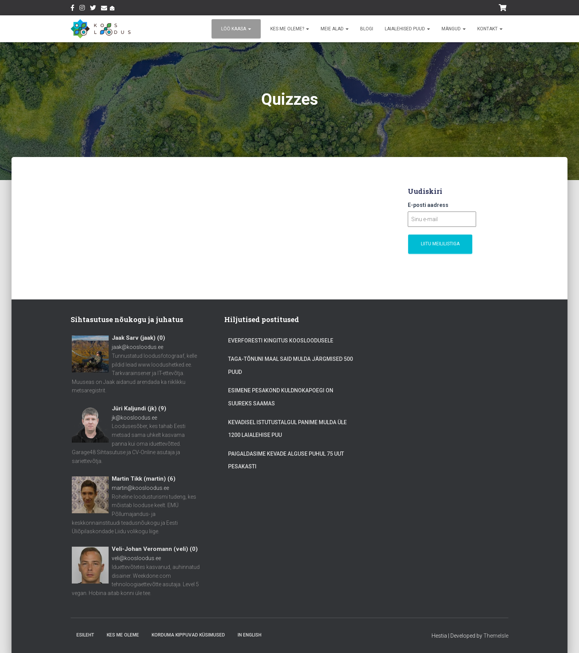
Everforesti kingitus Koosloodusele (280, 340)
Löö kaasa (236, 28)
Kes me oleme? (289, 28)
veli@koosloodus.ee (136, 558)
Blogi (366, 28)
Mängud (454, 28)
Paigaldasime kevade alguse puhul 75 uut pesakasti (286, 460)
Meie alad (335, 28)
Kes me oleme (123, 635)
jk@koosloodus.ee (134, 418)
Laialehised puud (407, 28)
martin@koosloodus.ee (140, 488)
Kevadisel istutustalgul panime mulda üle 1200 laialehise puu (287, 428)
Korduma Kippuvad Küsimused (188, 635)
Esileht (85, 635)
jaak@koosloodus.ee (137, 347)
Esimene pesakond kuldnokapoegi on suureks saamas (280, 397)
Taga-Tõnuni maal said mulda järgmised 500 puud (290, 365)
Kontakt (490, 28)
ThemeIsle (495, 636)
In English (249, 635)
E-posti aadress (428, 205)
